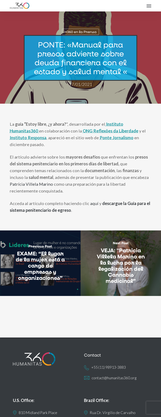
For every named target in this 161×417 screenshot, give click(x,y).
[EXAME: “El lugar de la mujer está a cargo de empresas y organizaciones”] (40, 263)
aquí (94, 203)
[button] (149, 6)
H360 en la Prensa (80, 31)
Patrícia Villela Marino (31, 184)
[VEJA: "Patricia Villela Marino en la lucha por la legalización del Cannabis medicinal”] (121, 263)
